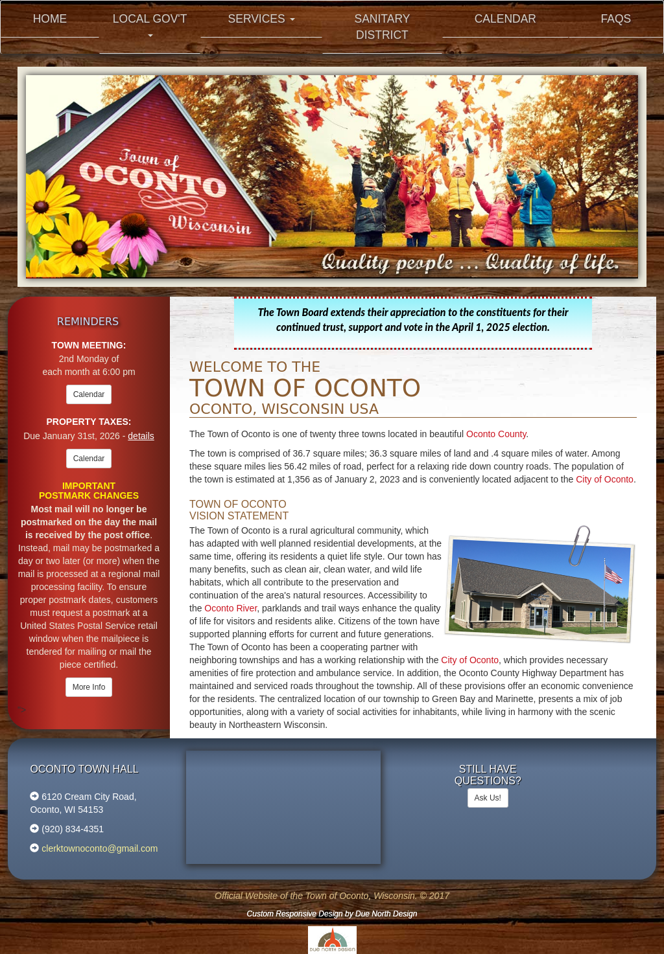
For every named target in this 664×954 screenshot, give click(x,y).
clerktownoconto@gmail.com (98, 848)
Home (50, 18)
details (141, 436)
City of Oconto (605, 479)
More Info (89, 687)
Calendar (505, 18)
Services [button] (261, 18)
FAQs (616, 18)
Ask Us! (488, 797)
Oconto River (230, 608)
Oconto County (496, 434)
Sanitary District (382, 26)
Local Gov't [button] (150, 24)
